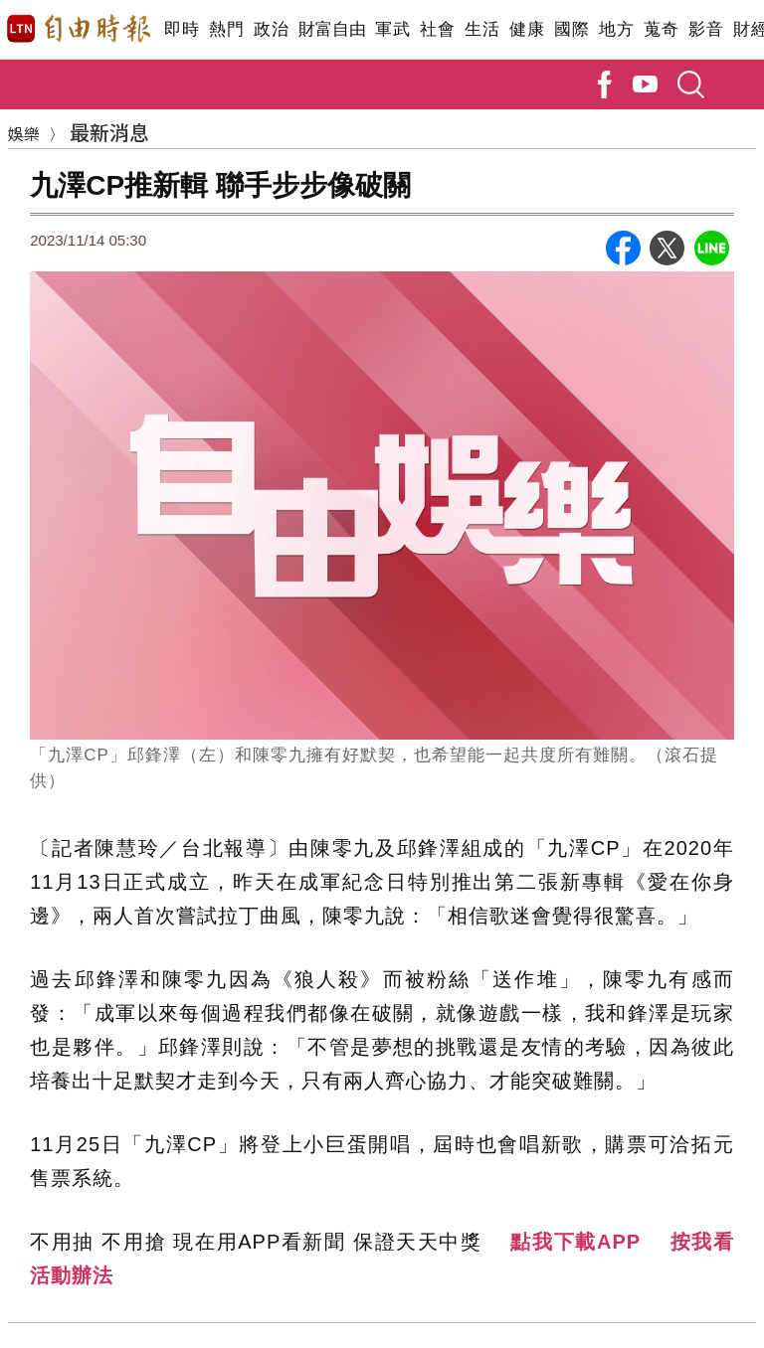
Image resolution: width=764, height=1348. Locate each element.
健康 (526, 29)
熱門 (226, 29)
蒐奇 (661, 29)
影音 (705, 29)
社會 (437, 29)
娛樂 (24, 133)
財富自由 (331, 29)
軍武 (392, 29)
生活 (482, 29)
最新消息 (109, 131)
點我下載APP (575, 1242)
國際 (571, 29)
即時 (181, 29)
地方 (616, 29)
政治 (271, 29)
